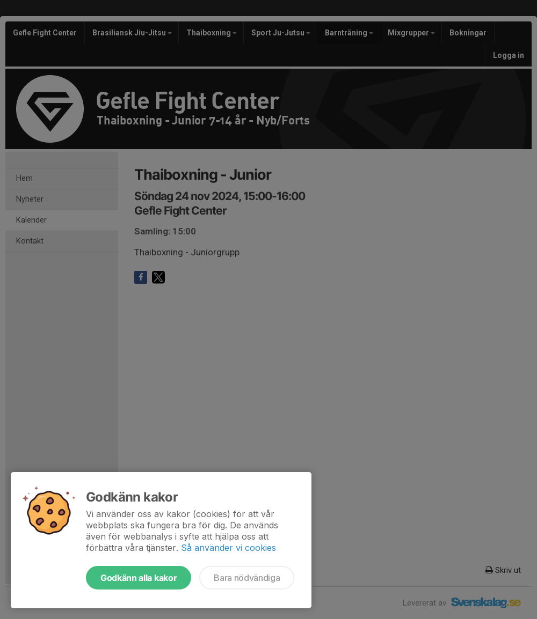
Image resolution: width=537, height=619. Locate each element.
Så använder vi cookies (228, 547)
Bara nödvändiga (247, 577)
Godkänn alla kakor (138, 577)
